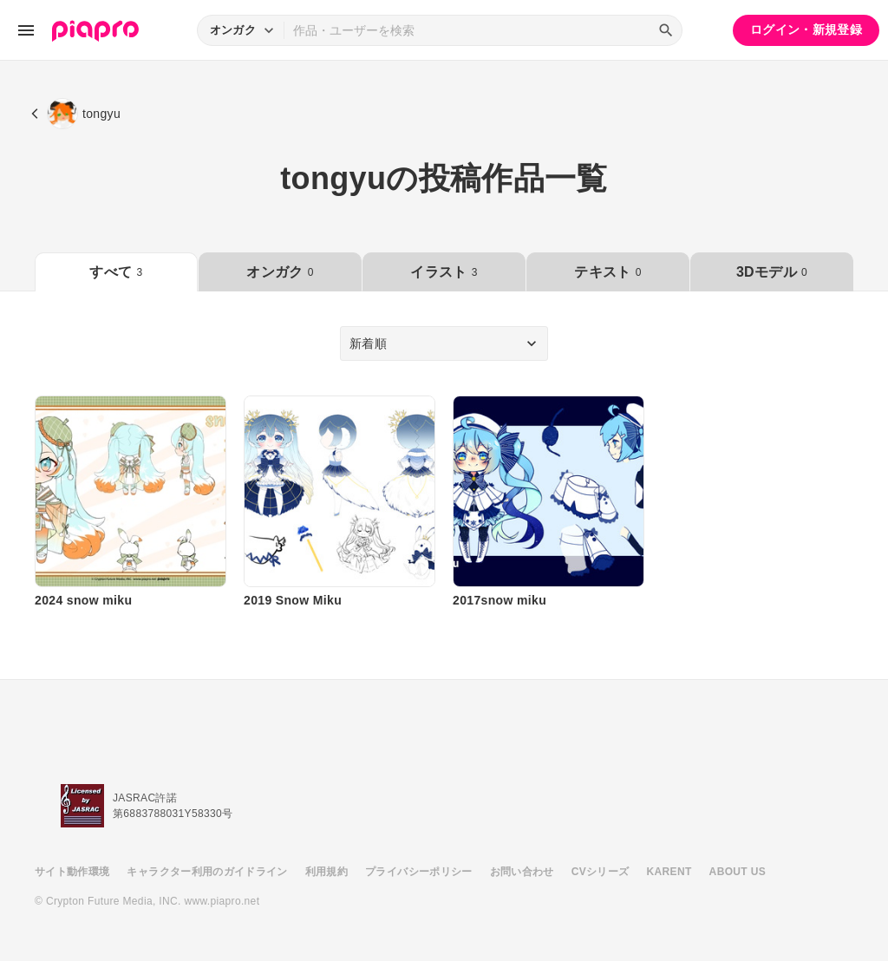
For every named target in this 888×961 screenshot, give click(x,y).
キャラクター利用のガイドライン (207, 872)
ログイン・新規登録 (806, 29)
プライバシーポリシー (419, 872)
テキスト (607, 272)
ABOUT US (737, 872)
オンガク (279, 272)
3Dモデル (771, 272)
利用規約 (326, 872)
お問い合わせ (522, 872)
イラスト (443, 272)
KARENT (669, 872)
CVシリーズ (600, 872)
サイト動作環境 (72, 872)
